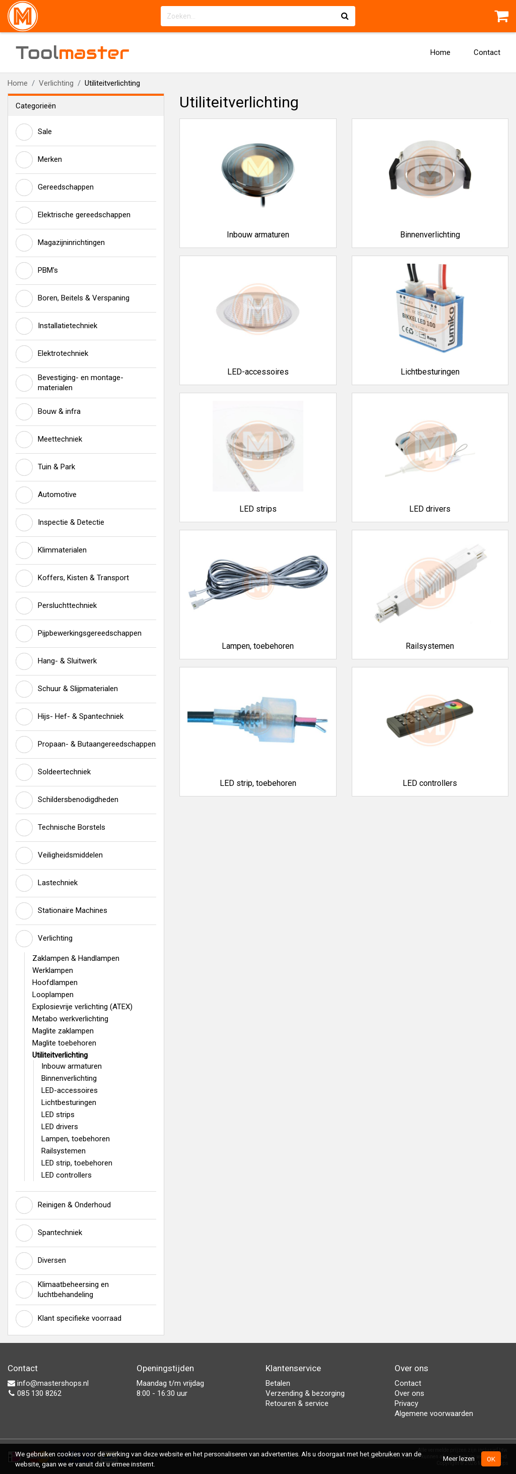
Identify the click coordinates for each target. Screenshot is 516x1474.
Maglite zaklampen (63, 1030)
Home (440, 52)
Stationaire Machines (61, 910)
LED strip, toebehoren (76, 1163)
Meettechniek (49, 439)
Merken (39, 159)
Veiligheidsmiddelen (59, 855)
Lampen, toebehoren (75, 1138)
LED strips (58, 1114)
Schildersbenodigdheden (67, 800)
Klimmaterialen (51, 550)
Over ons (409, 1393)
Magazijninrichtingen (60, 243)
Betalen (278, 1383)
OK (491, 1459)
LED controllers (66, 1175)
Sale (34, 132)
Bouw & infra (48, 411)
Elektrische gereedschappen (73, 215)
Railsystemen (63, 1150)
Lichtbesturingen (68, 1102)
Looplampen (53, 994)
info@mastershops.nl (48, 1383)
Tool (73, 52)
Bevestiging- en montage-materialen (69, 382)
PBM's (37, 270)
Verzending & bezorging (305, 1393)
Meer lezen (459, 1458)
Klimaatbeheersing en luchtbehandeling (62, 1289)
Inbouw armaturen (71, 1066)
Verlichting (56, 83)
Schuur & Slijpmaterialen (67, 689)
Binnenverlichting (69, 1078)
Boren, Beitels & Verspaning (73, 298)
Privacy (406, 1403)
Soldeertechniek (53, 772)
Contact (487, 52)
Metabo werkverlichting (70, 1018)
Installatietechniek (56, 326)
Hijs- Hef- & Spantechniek (69, 716)
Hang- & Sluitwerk (56, 661)
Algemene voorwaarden (434, 1413)
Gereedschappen (55, 187)
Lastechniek (47, 883)
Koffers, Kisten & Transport (72, 578)
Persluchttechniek (56, 606)
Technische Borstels (60, 827)
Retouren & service (297, 1403)
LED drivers (59, 1126)
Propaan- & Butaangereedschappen (86, 744)
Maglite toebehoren (64, 1043)
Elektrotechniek (52, 353)
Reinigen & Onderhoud (63, 1205)
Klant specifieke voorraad (68, 1318)
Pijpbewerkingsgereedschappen (79, 633)
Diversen (41, 1260)
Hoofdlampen (55, 982)
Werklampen (52, 970)
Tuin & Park (45, 467)
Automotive (46, 495)
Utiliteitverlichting (60, 1055)
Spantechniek (49, 1233)
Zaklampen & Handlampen (75, 958)
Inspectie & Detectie (60, 522)
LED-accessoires (69, 1090)
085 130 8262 (34, 1393)
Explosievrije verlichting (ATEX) (82, 1006)
